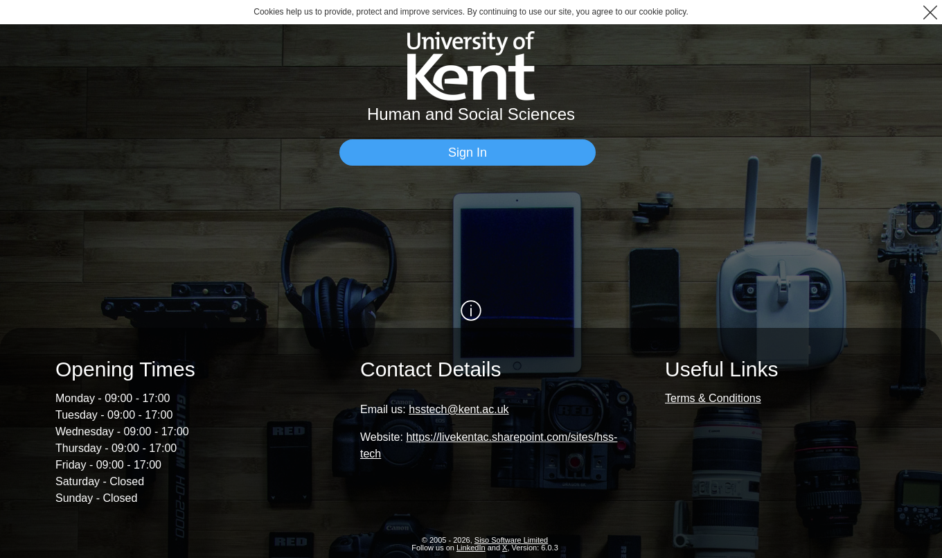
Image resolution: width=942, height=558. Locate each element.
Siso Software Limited (511, 539)
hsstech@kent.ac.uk (458, 409)
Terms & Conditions (713, 397)
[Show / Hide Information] (471, 310)
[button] (930, 12)
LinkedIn (471, 547)
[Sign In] (467, 152)
